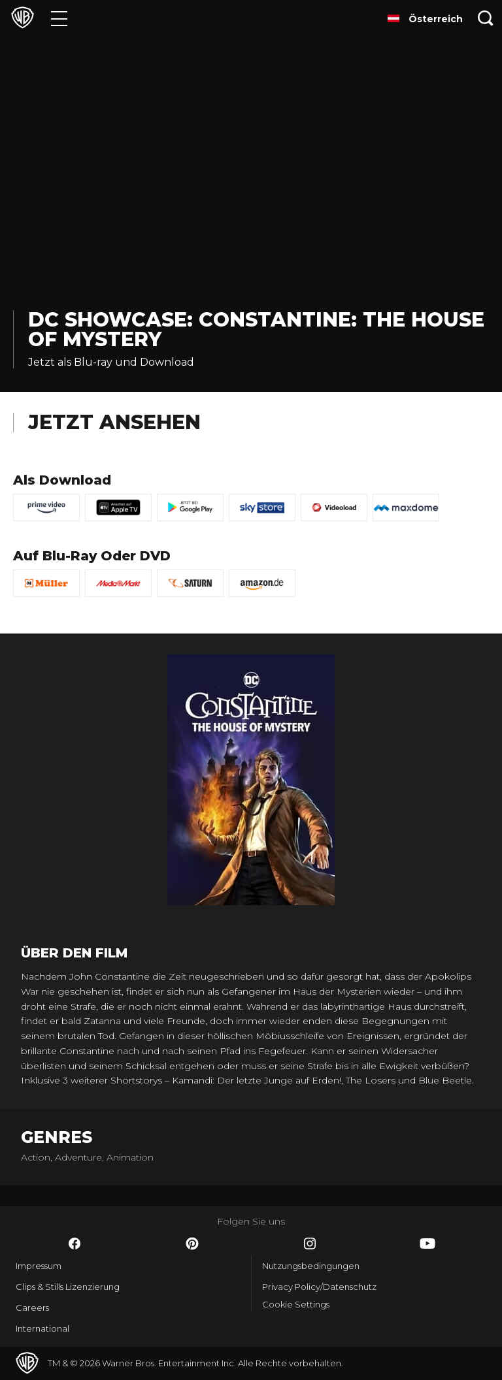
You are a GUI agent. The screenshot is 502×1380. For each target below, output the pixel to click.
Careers (32, 1307)
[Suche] (485, 18)
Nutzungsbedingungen (311, 1265)
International (42, 1328)
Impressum (38, 1265)
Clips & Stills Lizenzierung (68, 1286)
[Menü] (59, 18)
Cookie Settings (295, 1304)
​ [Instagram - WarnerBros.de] (310, 1243)
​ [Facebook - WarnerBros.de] (74, 1243)
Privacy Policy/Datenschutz (319, 1286)
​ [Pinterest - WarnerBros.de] (192, 1243)
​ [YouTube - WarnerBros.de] (427, 1243)
